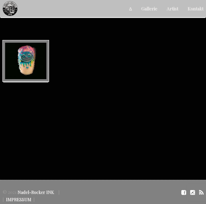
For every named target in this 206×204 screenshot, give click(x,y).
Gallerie (149, 8)
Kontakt (195, 8)
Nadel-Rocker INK (35, 192)
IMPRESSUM (18, 199)
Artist (172, 8)
